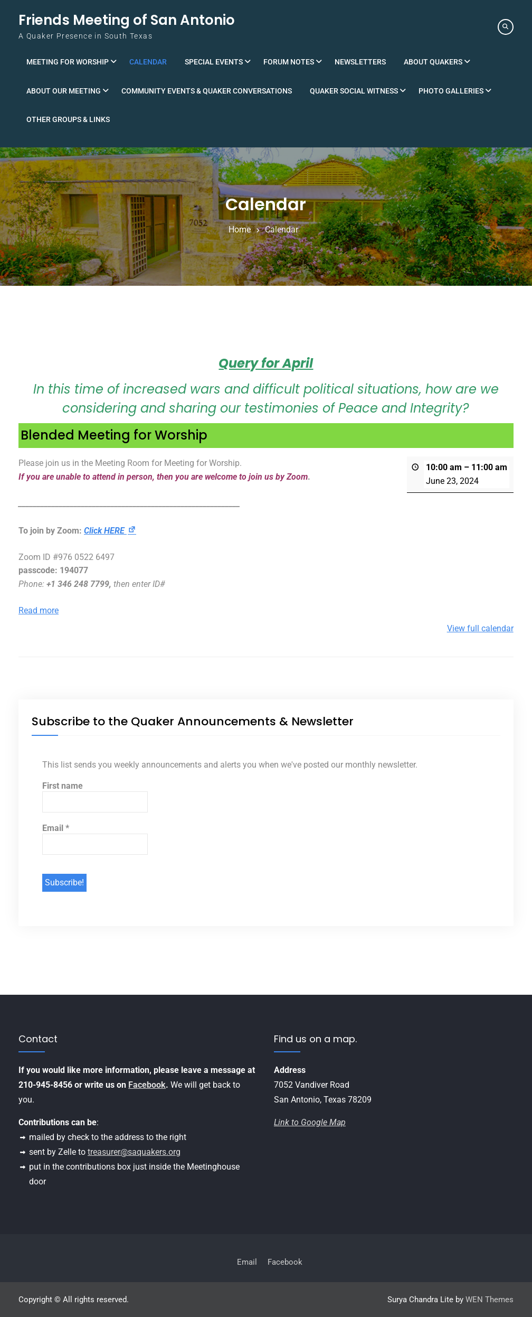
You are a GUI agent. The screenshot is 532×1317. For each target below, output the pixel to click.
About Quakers (433, 62)
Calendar (148, 62)
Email (55, 828)
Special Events (214, 62)
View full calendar (480, 628)
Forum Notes (288, 62)
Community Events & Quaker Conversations (206, 91)
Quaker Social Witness (354, 91)
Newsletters (360, 62)
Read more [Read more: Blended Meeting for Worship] (38, 610)
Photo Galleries (451, 91)
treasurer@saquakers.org (134, 1152)
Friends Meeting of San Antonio (126, 20)
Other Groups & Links (68, 119)
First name (62, 786)
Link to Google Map (310, 1122)
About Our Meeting (63, 91)
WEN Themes (490, 1299)
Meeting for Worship (67, 62)
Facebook (147, 1085)
